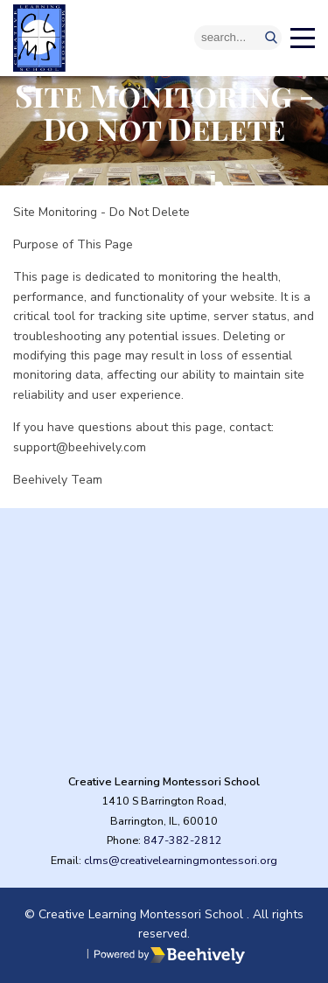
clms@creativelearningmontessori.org (180, 860)
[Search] (238, 37)
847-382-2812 (182, 840)
